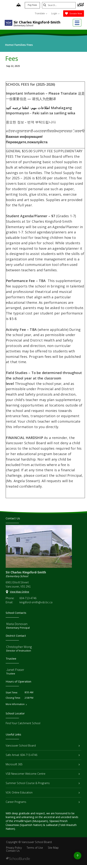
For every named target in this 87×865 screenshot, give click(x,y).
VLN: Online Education (43, 792)
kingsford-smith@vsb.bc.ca (35, 602)
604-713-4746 (28, 598)
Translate (41, 13)
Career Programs (43, 802)
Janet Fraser (15, 669)
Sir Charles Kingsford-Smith (37, 22)
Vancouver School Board (43, 745)
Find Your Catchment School (23, 723)
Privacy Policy (14, 847)
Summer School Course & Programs (43, 783)
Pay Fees (32, 5)
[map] (18, 5)
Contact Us (13, 850)
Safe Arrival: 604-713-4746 (43, 755)
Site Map (53, 847)
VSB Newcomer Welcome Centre (43, 773)
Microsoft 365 (43, 764)
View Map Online (19, 591)
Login (55, 13)
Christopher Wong (19, 647)
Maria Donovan (16, 624)
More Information (15, 704)
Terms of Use (35, 847)
